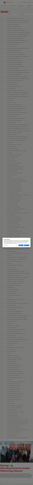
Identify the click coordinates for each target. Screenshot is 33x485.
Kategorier (9, 14)
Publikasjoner (29, 2)
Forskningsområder (23, 2)
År (0, 14)
